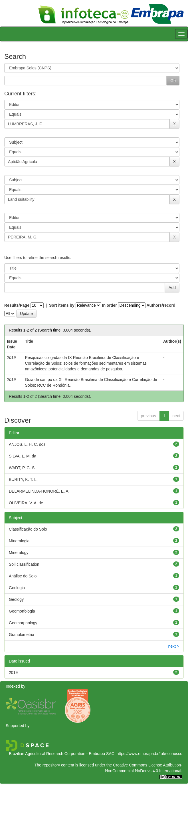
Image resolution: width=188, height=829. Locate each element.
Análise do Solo (23, 576)
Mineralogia (19, 541)
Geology (16, 599)
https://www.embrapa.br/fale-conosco (149, 753)
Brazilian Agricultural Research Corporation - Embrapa (57, 753)
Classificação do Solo (28, 529)
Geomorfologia (22, 611)
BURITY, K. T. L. (23, 479)
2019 (13, 672)
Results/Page (16, 305)
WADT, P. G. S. (22, 467)
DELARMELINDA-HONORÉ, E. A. (39, 491)
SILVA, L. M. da (22, 456)
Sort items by (61, 305)
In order (109, 305)
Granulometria (21, 634)
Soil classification (24, 564)
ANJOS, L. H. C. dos (27, 444)
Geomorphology (23, 623)
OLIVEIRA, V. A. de (26, 503)
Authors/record (160, 305)
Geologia (17, 587)
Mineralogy (18, 552)
